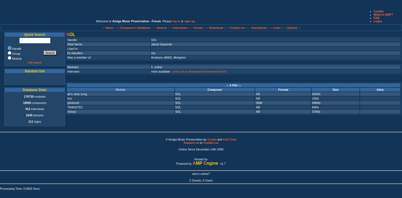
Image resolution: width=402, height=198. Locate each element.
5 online (156, 67)
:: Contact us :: (237, 27)
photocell (73, 103)
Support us (191, 142)
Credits (379, 11)
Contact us (211, 142)
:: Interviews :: (180, 27)
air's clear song (77, 94)
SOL (178, 94)
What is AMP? (383, 14)
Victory (71, 111)
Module (121, 89)
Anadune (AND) (161, 57)
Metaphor (180, 57)
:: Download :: (216, 27)
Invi (69, 98)
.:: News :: (109, 27)
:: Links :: (276, 27)
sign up (189, 21)
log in (176, 21)
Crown (211, 139)
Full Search (35, 62)
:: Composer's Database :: (135, 27)
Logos (378, 21)
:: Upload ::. (292, 27)
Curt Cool (229, 139)
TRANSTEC (75, 107)
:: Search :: (162, 27)
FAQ (377, 18)
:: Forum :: (198, 27)
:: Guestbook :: (258, 27)
